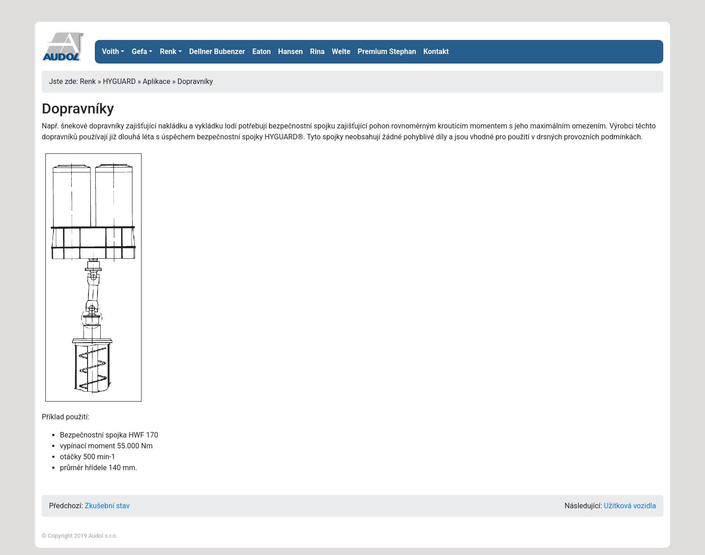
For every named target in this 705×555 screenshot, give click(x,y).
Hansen (290, 51)
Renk (168, 51)
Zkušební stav (107, 505)
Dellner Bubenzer (217, 51)
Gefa (139, 51)
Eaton (261, 51)
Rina (317, 51)
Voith (110, 51)
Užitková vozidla (630, 505)
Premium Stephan (386, 51)
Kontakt (436, 51)
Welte (341, 51)
